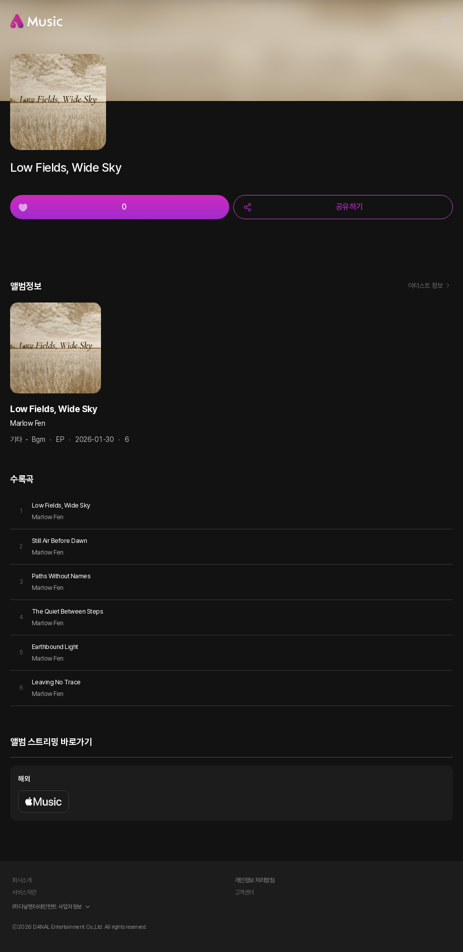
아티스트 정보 (430, 286)
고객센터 (244, 892)
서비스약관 (24, 892)
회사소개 (21, 880)
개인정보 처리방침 (255, 880)
